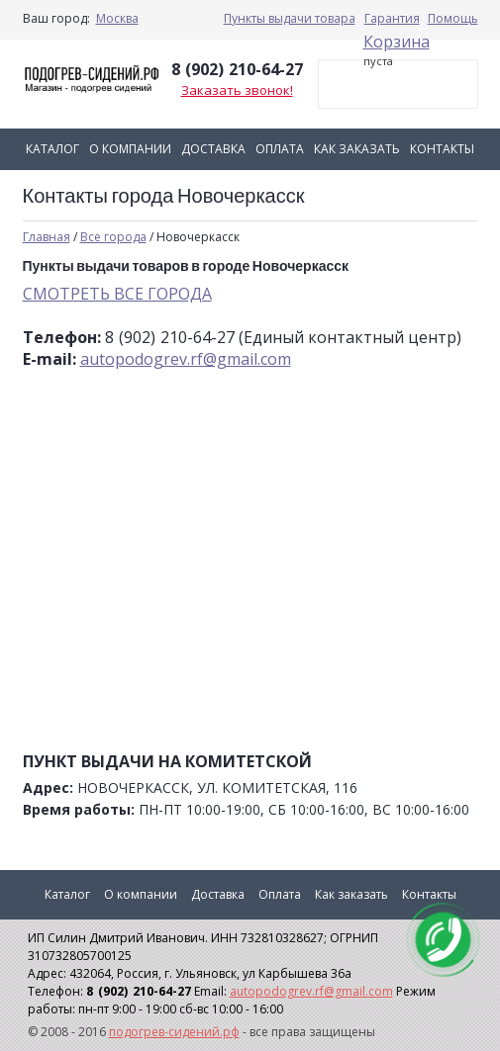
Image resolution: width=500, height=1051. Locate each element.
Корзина (396, 41)
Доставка (213, 148)
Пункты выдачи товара (289, 18)
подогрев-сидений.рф (174, 1031)
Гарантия (392, 18)
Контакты (442, 148)
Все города (113, 236)
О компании (130, 148)
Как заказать (357, 148)
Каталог (52, 148)
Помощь (453, 18)
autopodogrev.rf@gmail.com (185, 359)
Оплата (279, 148)
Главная (46, 236)
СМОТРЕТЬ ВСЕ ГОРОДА (117, 294)
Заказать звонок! (237, 90)
